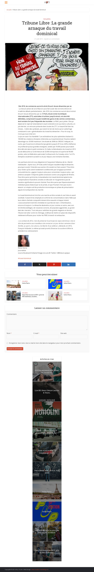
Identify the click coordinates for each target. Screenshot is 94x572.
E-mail (36, 333)
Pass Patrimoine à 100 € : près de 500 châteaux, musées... (33, 295)
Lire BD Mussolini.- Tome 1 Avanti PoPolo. (47, 411)
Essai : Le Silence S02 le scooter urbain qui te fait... (47, 431)
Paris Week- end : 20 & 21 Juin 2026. (47, 471)
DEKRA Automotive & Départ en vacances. (47, 371)
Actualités (46, 19)
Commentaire (12, 314)
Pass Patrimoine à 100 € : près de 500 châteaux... (47, 551)
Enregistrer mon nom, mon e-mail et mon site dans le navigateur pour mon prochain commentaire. (45, 343)
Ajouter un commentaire (52, 39)
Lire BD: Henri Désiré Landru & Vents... (47, 391)
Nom (9, 333)
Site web (63, 333)
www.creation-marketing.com (39, 569)
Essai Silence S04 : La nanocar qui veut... (47, 451)
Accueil (9, 10)
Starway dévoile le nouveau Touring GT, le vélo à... (47, 531)
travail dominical (25, 258)
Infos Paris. (26, 283)
